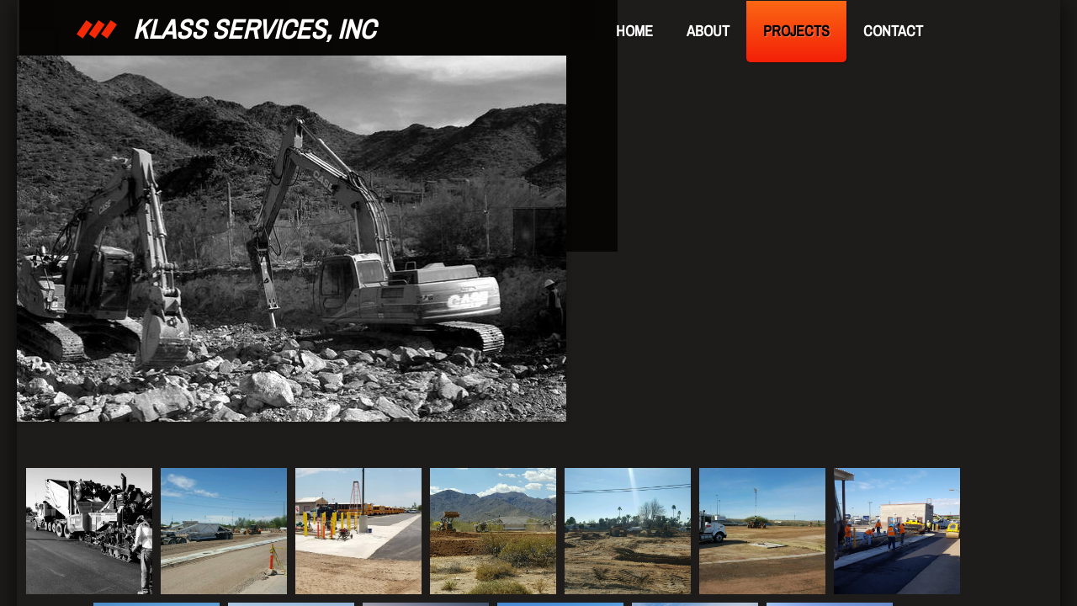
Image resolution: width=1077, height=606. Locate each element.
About (708, 30)
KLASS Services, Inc (254, 29)
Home (634, 30)
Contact (893, 30)
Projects (796, 30)
